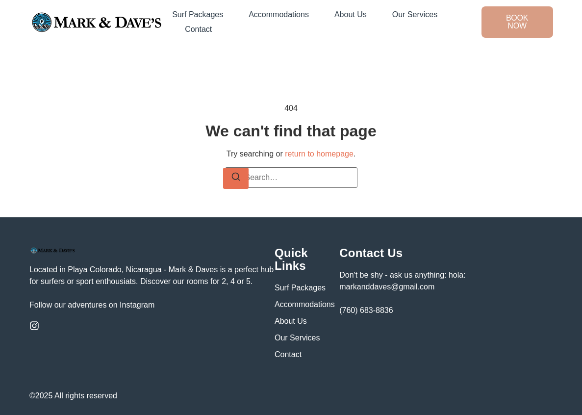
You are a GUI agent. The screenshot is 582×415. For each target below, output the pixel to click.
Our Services (414, 14)
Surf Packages (197, 14)
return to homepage (319, 154)
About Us (350, 14)
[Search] (236, 178)
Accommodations (279, 14)
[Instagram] (34, 326)
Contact (198, 29)
